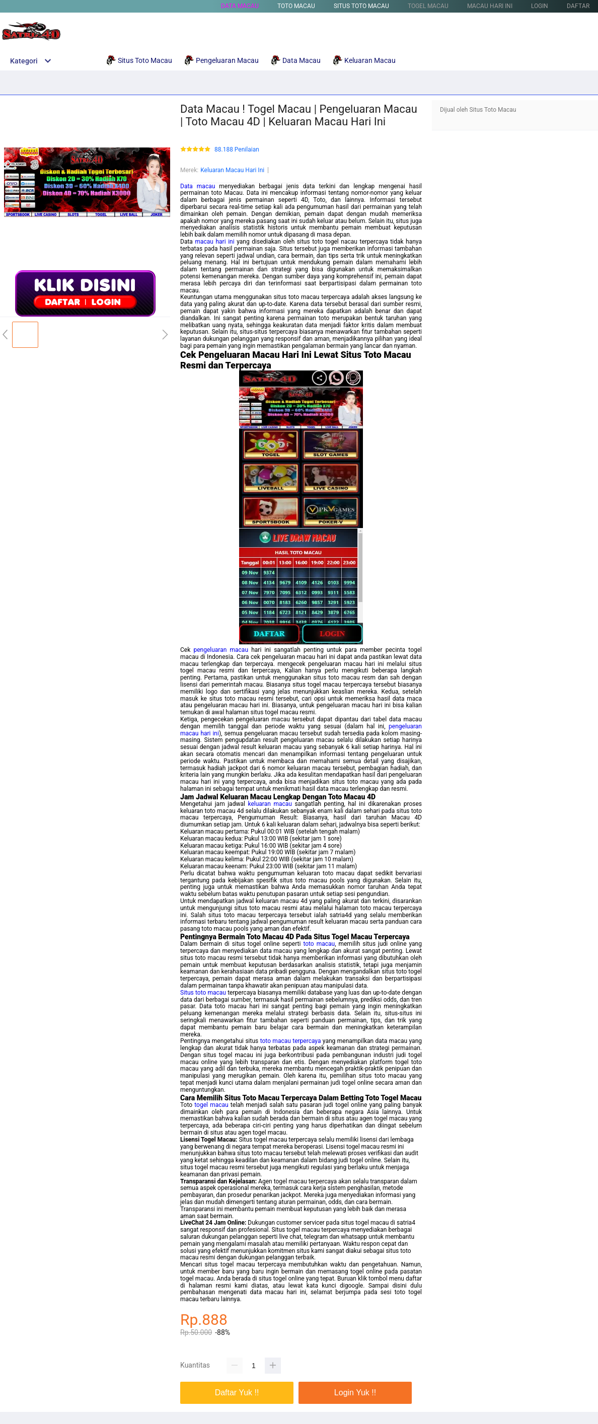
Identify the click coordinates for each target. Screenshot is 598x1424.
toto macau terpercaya (290, 1040)
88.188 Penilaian (236, 149)
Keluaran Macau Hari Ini (232, 170)
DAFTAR (578, 6)
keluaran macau (269, 803)
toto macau (319, 943)
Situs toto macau (203, 992)
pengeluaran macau (220, 649)
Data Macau (240, 6)
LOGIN (539, 6)
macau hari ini (214, 241)
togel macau (211, 1104)
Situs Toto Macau (361, 6)
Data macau (197, 186)
